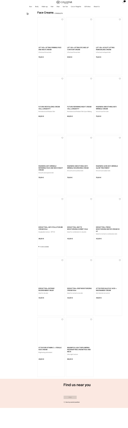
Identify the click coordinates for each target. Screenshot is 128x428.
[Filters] (27, 13)
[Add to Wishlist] (62, 19)
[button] (31, 6)
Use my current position (72, 402)
